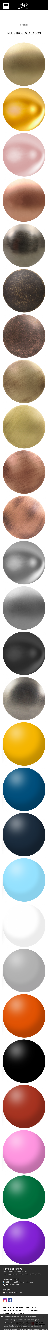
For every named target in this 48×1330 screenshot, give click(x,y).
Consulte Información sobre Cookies (35, 1329)
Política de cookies (13, 1307)
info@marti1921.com (12, 1292)
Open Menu (6, 6)
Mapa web (33, 1310)
